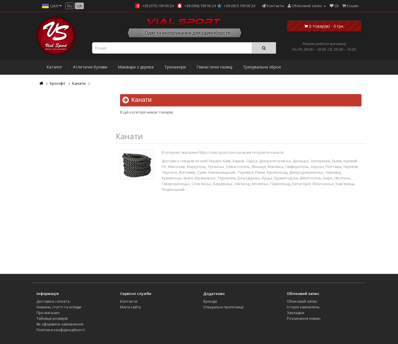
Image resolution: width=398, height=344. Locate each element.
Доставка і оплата (53, 301)
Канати (79, 83)
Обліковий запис (302, 301)
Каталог (54, 67)
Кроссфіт (58, 83)
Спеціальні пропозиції (223, 306)
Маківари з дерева (136, 67)
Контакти (128, 301)
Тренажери (175, 67)
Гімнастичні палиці (214, 67)
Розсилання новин (303, 318)
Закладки (295, 312)
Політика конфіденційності (60, 329)
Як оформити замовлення (59, 324)
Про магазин (48, 312)
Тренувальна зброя (262, 67)
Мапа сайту (130, 306)
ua (79, 6)
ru (69, 6)
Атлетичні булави (90, 67)
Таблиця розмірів (52, 318)
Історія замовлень (303, 306)
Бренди (210, 301)
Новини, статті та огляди (58, 306)
